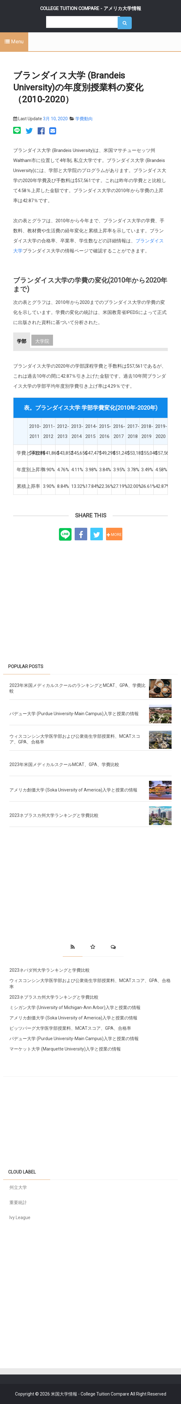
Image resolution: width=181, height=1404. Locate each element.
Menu (14, 42)
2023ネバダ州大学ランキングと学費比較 (49, 970)
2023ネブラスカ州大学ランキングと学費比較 (53, 815)
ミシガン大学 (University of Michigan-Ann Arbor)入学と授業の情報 (75, 1007)
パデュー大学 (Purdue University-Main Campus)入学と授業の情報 (74, 713)
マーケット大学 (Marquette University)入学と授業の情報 (65, 1048)
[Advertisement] (90, 595)
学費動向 (84, 118)
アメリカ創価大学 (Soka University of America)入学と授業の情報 (73, 789)
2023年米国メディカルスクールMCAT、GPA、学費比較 (64, 764)
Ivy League (19, 1217)
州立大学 (18, 1187)
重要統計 (18, 1202)
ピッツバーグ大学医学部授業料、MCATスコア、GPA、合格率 (70, 1028)
